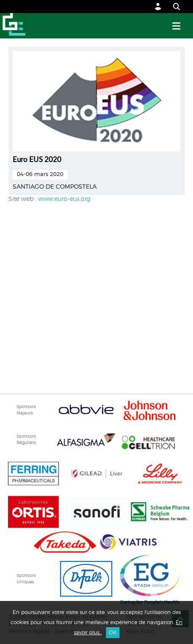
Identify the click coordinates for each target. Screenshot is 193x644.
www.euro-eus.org (64, 199)
